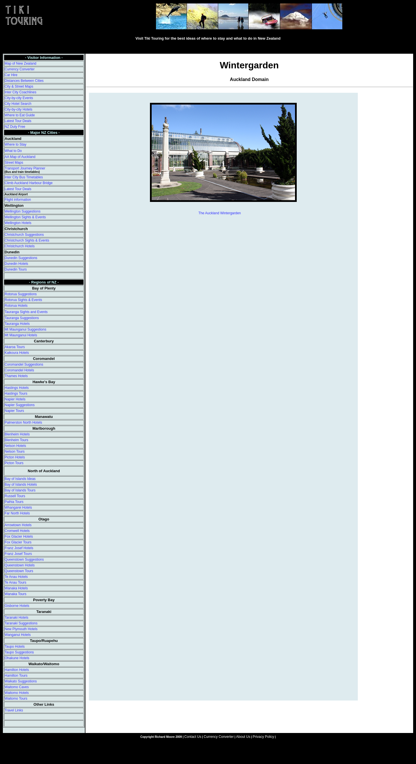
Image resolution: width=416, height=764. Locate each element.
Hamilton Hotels (17, 670)
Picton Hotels (15, 457)
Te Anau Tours (15, 582)
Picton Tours (14, 463)
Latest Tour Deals (18, 121)
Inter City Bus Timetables (24, 177)
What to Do (13, 151)
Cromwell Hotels (17, 531)
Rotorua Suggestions (21, 294)
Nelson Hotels (15, 446)
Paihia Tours (14, 502)
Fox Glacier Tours (18, 542)
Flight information (18, 200)
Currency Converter (20, 69)
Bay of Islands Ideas (20, 479)
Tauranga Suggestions (22, 318)
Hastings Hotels (17, 388)
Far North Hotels (17, 513)
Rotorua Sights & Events (23, 300)
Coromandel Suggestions (24, 364)
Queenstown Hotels (20, 565)
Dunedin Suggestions (21, 258)
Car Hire (11, 75)
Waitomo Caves (17, 687)
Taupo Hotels (15, 647)
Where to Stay (15, 144)
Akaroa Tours (15, 347)
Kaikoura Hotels (17, 353)
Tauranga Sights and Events (26, 312)
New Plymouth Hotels (21, 629)
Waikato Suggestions (21, 681)
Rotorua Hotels (16, 306)
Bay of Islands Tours (20, 490)
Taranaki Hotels (16, 618)
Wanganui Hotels (18, 635)
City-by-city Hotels (18, 109)
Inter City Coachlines (20, 92)
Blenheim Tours (16, 440)
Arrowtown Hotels (18, 525)
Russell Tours (15, 496)
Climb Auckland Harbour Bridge (28, 183)
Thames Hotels (16, 376)
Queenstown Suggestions (24, 559)
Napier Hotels (15, 399)
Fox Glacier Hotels (19, 537)
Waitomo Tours (16, 699)
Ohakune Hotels (17, 658)
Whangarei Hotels (18, 508)
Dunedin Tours (16, 269)
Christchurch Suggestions (24, 235)
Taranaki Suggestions (21, 623)
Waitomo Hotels (17, 693)
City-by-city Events (19, 98)
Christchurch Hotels (20, 246)
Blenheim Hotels (17, 434)
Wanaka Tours (15, 594)
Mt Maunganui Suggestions (25, 329)
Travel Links (14, 710)
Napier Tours (14, 411)
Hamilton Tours (16, 676)
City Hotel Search (18, 104)
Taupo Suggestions (19, 652)
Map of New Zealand (20, 63)
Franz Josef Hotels (19, 548)
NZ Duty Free (15, 127)
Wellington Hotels (18, 223)
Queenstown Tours (19, 571)
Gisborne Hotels (17, 606)
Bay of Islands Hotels (21, 485)
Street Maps (14, 163)
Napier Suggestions (20, 405)
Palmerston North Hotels (23, 422)
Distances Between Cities (24, 81)
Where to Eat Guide (20, 115)
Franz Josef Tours (18, 554)
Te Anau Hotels (16, 577)
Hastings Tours (16, 393)
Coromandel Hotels (19, 370)
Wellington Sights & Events (25, 217)
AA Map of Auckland (20, 157)
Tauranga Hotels (17, 324)
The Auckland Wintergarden (219, 213)
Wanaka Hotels (16, 588)
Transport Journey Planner (25, 168)
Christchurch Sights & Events (27, 240)
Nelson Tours (15, 451)
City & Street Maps (19, 86)
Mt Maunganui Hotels (21, 335)
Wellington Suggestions (22, 211)
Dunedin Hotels (16, 264)
